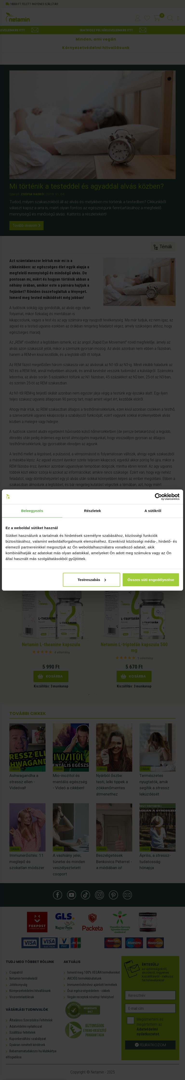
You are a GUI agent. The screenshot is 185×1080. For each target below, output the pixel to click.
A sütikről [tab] (153, 511)
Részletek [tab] (92, 511)
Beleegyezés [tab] (32, 511)
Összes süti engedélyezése (150, 579)
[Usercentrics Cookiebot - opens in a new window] (158, 496)
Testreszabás (92, 579)
